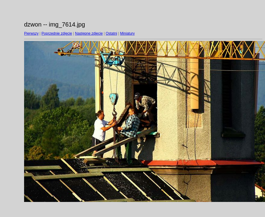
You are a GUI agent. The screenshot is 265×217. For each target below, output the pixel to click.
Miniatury (127, 33)
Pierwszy (31, 33)
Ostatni (111, 33)
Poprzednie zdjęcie (57, 33)
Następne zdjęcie (89, 33)
